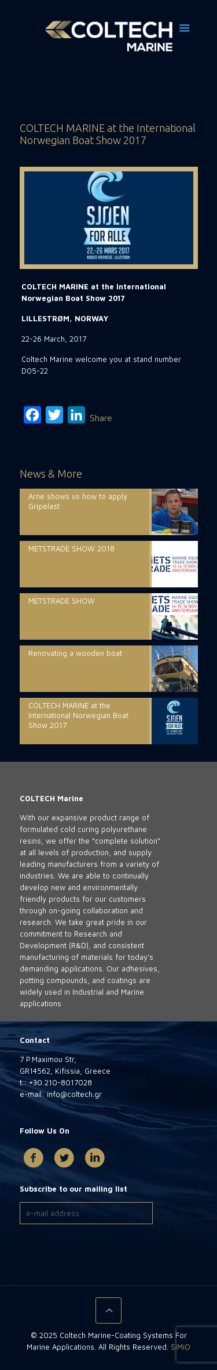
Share (101, 418)
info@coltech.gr (73, 1094)
